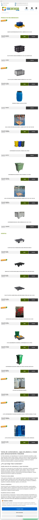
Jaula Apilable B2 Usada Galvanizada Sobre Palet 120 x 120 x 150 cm (19, 198)
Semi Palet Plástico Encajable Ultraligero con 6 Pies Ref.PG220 (19, 271)
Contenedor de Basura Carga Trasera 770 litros (19, 174)
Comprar (33, 36)
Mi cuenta (32, 8)
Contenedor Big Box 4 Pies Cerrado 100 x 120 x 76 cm (19, 222)
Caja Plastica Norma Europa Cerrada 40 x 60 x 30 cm (19, 79)
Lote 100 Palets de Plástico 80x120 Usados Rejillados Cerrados (19, 437)
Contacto (26, 8)
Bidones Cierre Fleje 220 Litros (19, 103)
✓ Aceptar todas (19, 508)
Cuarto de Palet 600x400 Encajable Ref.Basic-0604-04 (19, 247)
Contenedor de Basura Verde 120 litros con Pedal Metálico (19, 366)
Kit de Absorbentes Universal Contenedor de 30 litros (19, 342)
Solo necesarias (19, 512)
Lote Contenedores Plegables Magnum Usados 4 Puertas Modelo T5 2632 (19, 414)
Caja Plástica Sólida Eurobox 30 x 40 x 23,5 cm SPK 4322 (19, 55)
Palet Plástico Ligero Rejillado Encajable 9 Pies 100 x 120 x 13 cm (19, 295)
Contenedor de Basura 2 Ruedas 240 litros (19, 150)
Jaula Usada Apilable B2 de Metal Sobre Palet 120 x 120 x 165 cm (19, 127)
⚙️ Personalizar (19, 516)
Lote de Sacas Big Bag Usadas (19, 390)
